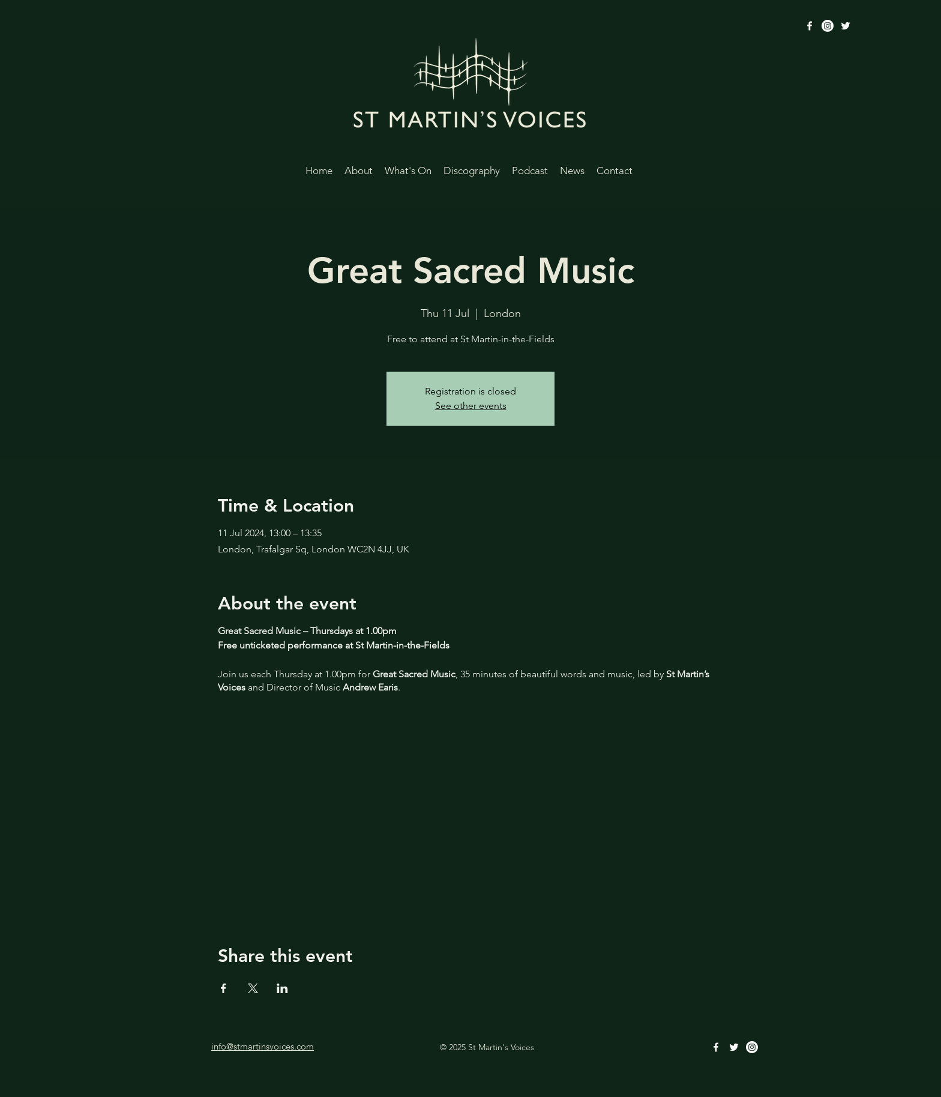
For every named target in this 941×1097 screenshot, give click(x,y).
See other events (471, 405)
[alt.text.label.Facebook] (810, 26)
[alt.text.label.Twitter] (846, 26)
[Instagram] (828, 26)
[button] (358, 169)
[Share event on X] (253, 988)
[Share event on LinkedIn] (282, 988)
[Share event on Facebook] (223, 988)
